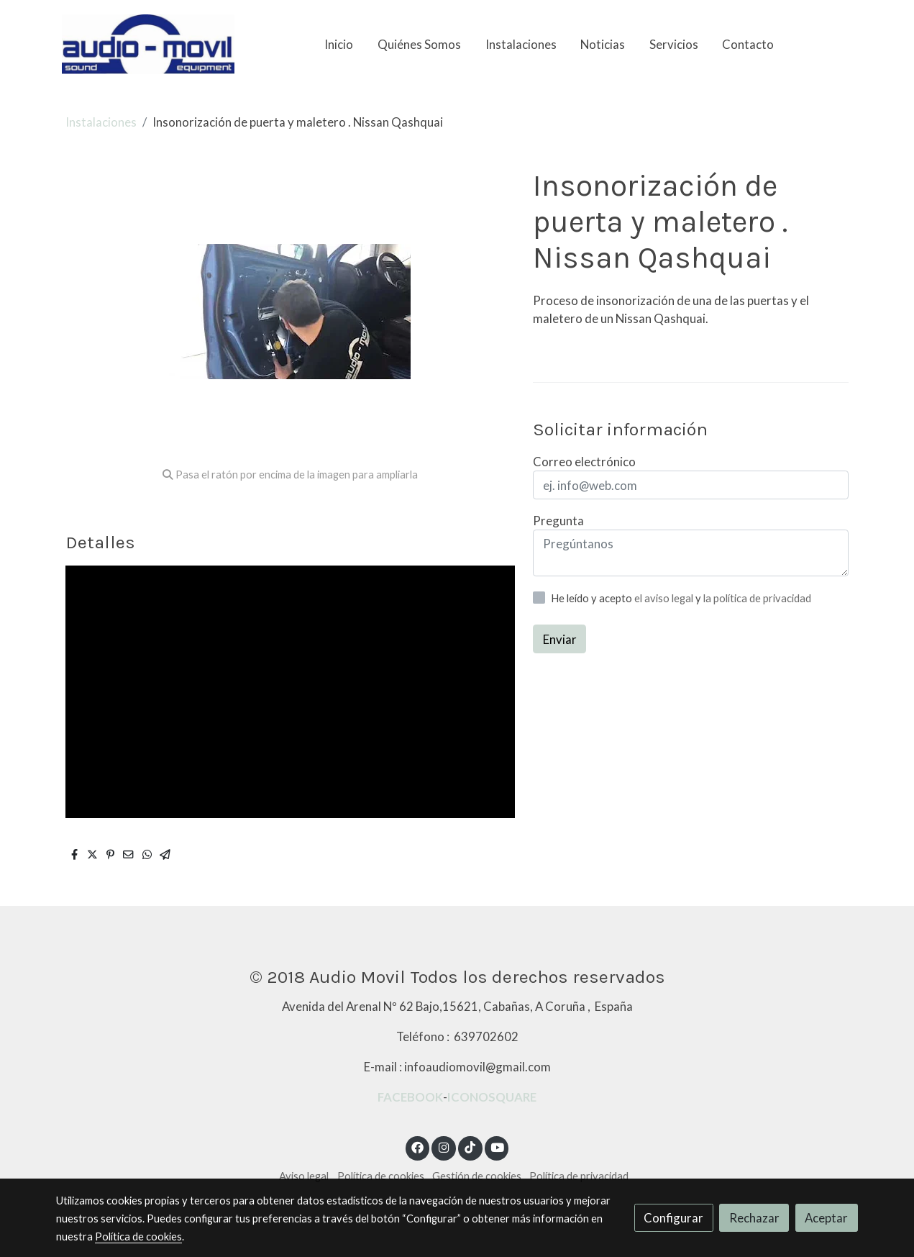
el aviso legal (664, 598)
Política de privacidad (579, 1176)
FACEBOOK (410, 1096)
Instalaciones (101, 122)
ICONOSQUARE (491, 1096)
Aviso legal (304, 1176)
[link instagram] (443, 1146)
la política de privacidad (757, 598)
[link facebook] (418, 1146)
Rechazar (754, 1217)
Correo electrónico (584, 461)
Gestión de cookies (476, 1176)
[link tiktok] (470, 1146)
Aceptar (826, 1217)
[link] (148, 44)
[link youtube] (498, 1146)
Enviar (560, 639)
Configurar (673, 1217)
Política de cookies (380, 1176)
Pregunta (558, 520)
